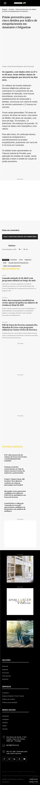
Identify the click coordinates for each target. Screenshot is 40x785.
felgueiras (28, 239)
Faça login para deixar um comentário (20, 216)
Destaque (4, 277)
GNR (4, 242)
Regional (4, 9)
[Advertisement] (20, 180)
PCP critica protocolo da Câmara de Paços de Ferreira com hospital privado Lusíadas (15, 437)
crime (21, 239)
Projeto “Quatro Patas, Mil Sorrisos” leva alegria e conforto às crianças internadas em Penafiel (14, 462)
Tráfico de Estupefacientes (12, 245)
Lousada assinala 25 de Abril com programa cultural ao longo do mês (19, 259)
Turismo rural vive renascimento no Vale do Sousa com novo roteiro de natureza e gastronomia (14, 449)
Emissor (11, 225)
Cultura (4, 255)
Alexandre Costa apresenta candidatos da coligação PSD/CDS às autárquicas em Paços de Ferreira (15, 474)
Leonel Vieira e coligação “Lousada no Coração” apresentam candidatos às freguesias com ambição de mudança (15, 487)
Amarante (11, 9)
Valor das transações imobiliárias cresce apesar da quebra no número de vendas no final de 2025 (20, 282)
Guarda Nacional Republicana (18, 242)
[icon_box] (15, 717)
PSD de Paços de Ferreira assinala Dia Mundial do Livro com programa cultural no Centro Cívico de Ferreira (19, 307)
